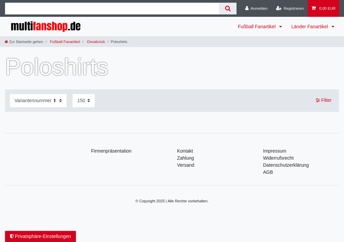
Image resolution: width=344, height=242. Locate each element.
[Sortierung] (38, 100)
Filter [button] (324, 100)
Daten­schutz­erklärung (286, 165)
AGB (268, 172)
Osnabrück (95, 42)
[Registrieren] (290, 8)
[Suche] (227, 8)
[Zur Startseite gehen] (24, 42)
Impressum (274, 151)
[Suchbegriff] (112, 8)
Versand (185, 165)
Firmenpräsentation (111, 151)
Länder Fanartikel (310, 26)
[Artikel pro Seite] (84, 100)
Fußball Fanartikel (257, 26)
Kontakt (185, 151)
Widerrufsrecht (278, 158)
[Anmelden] (256, 8)
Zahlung (185, 158)
